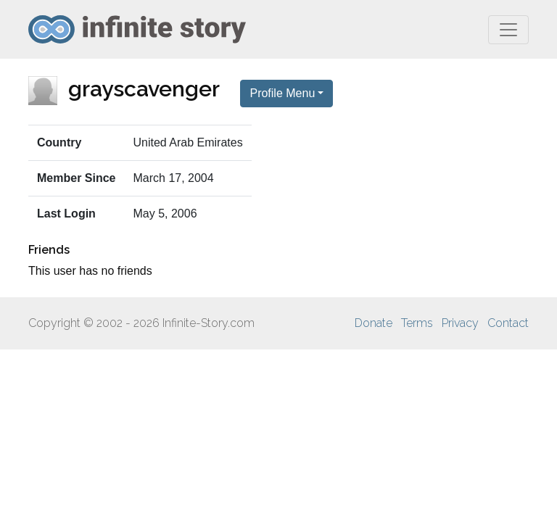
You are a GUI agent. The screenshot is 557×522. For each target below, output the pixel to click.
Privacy (460, 323)
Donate (373, 323)
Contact (508, 323)
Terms (417, 323)
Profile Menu (282, 93)
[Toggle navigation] (508, 29)
